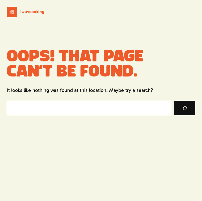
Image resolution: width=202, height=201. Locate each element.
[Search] (184, 108)
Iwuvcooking (32, 11)
